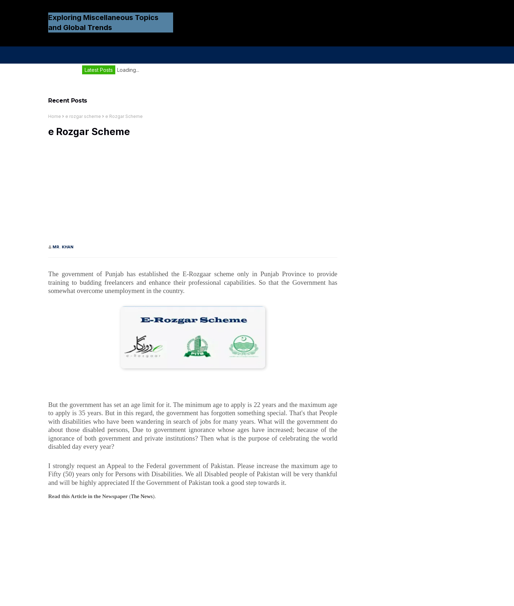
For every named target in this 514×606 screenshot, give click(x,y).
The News (142, 496)
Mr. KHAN (63, 246)
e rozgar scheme (83, 116)
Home (54, 116)
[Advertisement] (192, 194)
